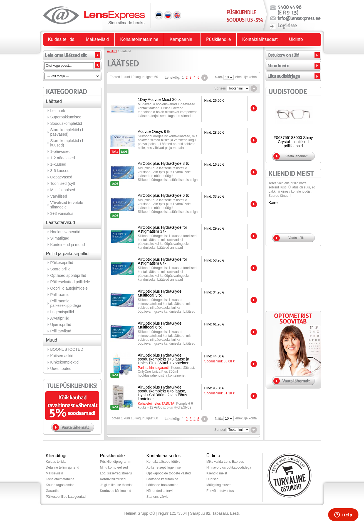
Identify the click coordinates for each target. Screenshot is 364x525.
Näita (219, 77)
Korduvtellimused (113, 479)
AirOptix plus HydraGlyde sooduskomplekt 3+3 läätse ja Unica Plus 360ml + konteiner (163, 359)
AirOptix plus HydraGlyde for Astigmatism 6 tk (162, 261)
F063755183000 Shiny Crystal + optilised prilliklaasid (293, 141)
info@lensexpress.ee (299, 18)
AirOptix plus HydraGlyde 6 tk (163, 195)
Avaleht (112, 51)
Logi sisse (287, 25)
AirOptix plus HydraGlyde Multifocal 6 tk (160, 325)
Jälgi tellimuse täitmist (116, 485)
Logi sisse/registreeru (116, 473)
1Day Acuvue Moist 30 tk (159, 99)
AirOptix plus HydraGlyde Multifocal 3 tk (160, 293)
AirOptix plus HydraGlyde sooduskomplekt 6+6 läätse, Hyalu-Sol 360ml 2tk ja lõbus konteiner (162, 393)
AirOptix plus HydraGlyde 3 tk (163, 163)
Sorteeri (220, 88)
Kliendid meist (216, 473)
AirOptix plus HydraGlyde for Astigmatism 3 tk (162, 229)
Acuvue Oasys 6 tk (154, 131)
